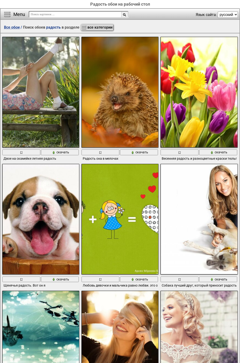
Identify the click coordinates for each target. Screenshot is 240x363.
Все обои (12, 27)
